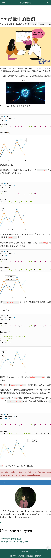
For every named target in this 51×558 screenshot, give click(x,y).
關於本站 (13, 556)
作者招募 (21, 556)
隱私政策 (29, 556)
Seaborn (32, 24)
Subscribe (35, 475)
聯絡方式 (38, 556)
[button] (25, 93)
